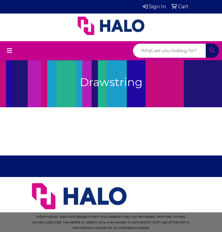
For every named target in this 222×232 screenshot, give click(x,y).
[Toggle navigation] (9, 50)
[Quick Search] (169, 51)
